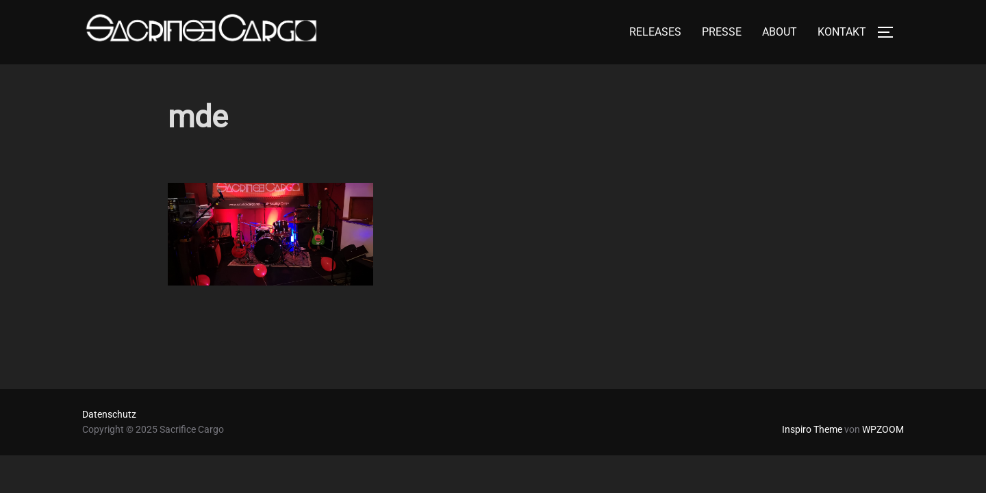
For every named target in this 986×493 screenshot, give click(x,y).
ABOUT (779, 31)
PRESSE (722, 31)
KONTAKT (842, 31)
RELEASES (655, 31)
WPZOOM (883, 429)
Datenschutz (109, 414)
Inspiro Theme (812, 429)
